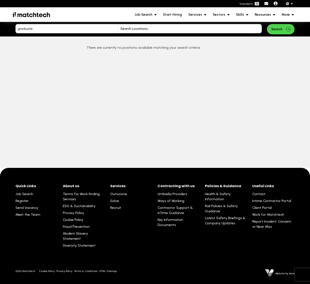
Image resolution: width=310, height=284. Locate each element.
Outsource (118, 194)
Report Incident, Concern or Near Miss (271, 224)
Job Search (144, 14)
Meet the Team (28, 215)
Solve (114, 201)
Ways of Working (171, 201)
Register (22, 201)
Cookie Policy (73, 220)
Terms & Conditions (86, 271)
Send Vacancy (27, 208)
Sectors (219, 14)
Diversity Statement (79, 245)
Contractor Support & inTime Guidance (175, 210)
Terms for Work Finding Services (81, 196)
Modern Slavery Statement (75, 236)
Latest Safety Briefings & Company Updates (225, 220)
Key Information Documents (170, 222)
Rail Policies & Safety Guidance (221, 208)
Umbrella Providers (172, 194)
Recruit (115, 208)
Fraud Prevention (76, 227)
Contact (258, 194)
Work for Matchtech (268, 215)
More (286, 14)
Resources (263, 14)
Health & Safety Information (218, 196)
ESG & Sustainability (79, 206)
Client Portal (262, 208)
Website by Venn (284, 273)
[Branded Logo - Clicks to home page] (31, 14)
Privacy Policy (73, 213)
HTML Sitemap (108, 271)
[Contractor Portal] (249, 4)
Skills (240, 14)
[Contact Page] (266, 4)
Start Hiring (172, 14)
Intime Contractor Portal (271, 201)
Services (195, 14)
